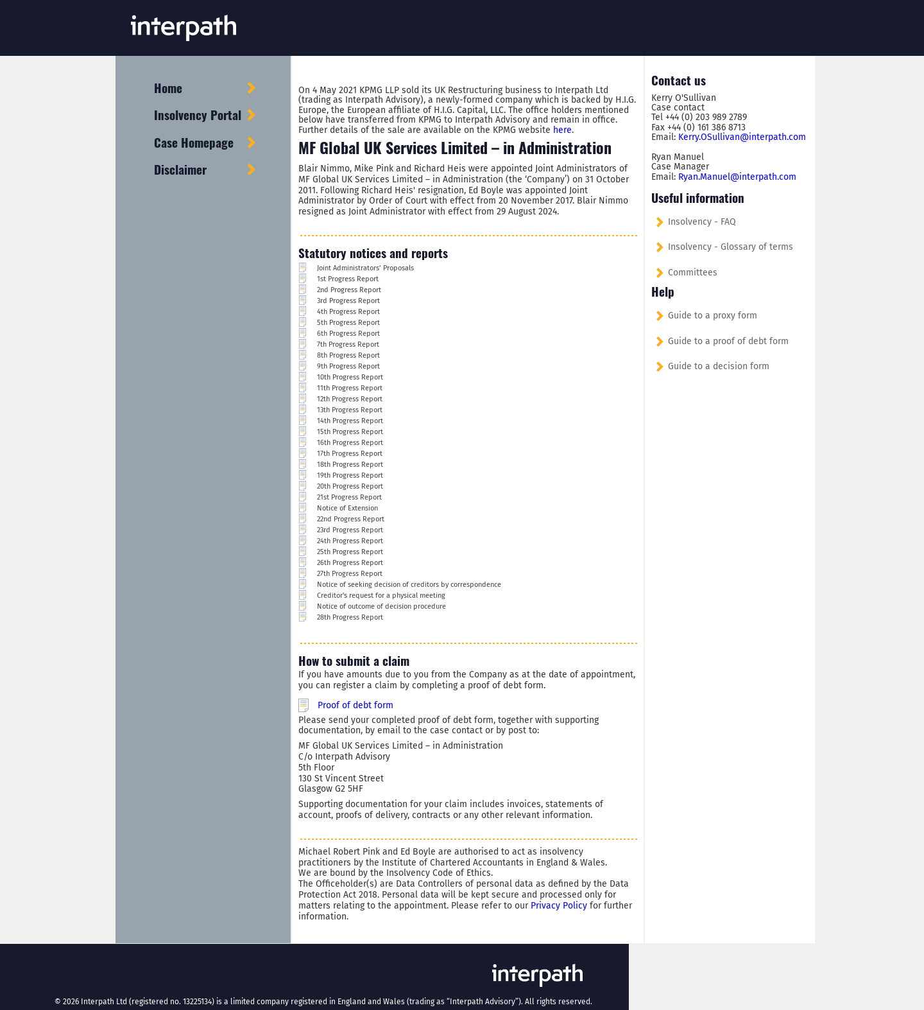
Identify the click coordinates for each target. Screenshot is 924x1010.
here (562, 130)
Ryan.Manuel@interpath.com (737, 176)
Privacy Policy (559, 905)
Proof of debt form (355, 705)
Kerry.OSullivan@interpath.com (742, 137)
